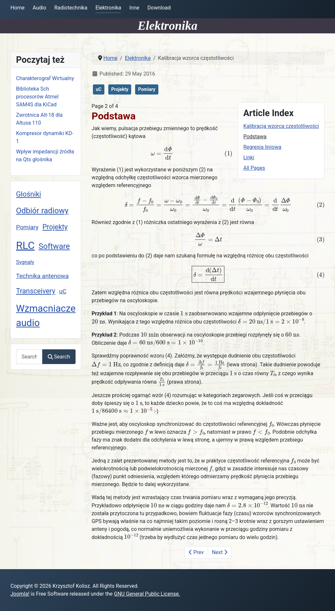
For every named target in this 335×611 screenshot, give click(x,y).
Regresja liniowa (262, 147)
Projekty (55, 227)
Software (54, 246)
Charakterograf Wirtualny (45, 78)
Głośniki (28, 194)
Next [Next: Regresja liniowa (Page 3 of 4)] (219, 552)
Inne (134, 8)
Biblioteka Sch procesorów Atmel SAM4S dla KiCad (37, 97)
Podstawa (255, 136)
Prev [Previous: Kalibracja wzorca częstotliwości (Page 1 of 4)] (196, 552)
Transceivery (35, 291)
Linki (248, 157)
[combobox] (29, 356)
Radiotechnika (70, 8)
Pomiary (27, 227)
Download (159, 8)
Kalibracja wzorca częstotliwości (281, 126)
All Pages (254, 168)
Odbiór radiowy (42, 210)
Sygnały (25, 262)
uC (62, 291)
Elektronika (108, 8)
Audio (39, 8)
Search (59, 357)
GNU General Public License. (147, 594)
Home (17, 8)
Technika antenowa (42, 276)
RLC (25, 245)
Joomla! (19, 594)
